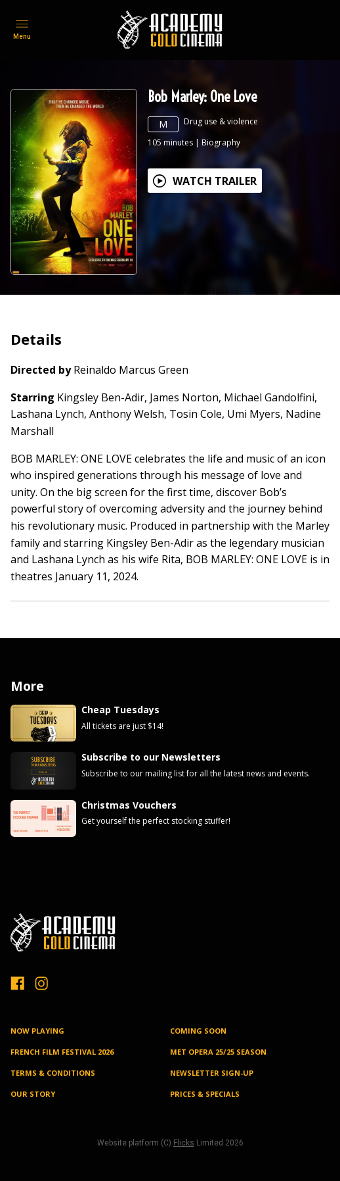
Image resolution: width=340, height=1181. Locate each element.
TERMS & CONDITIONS (53, 1073)
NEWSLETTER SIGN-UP (211, 1073)
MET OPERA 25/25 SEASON (218, 1052)
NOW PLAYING (37, 1031)
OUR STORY (33, 1094)
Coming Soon (198, 1031)
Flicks (183, 1142)
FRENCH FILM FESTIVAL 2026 (62, 1052)
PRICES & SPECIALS (205, 1094)
